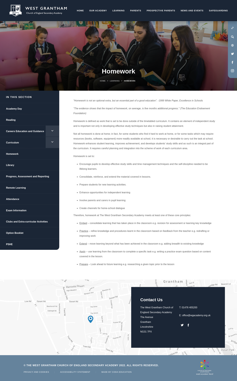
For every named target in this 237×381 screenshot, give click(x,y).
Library (10, 165)
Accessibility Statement (75, 372)
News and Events (192, 10)
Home (80, 10)
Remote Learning (16, 187)
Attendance (12, 199)
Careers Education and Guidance (25, 131)
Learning (118, 10)
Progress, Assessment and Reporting (27, 176)
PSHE (9, 244)
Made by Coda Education (116, 372)
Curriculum (12, 142)
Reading (11, 120)
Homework (12, 154)
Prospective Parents (161, 10)
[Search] (232, 37)
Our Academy (98, 10)
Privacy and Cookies (36, 372)
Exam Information (16, 210)
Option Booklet (14, 233)
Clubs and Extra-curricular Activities (27, 221)
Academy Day (14, 108)
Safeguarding (218, 10)
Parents (135, 10)
